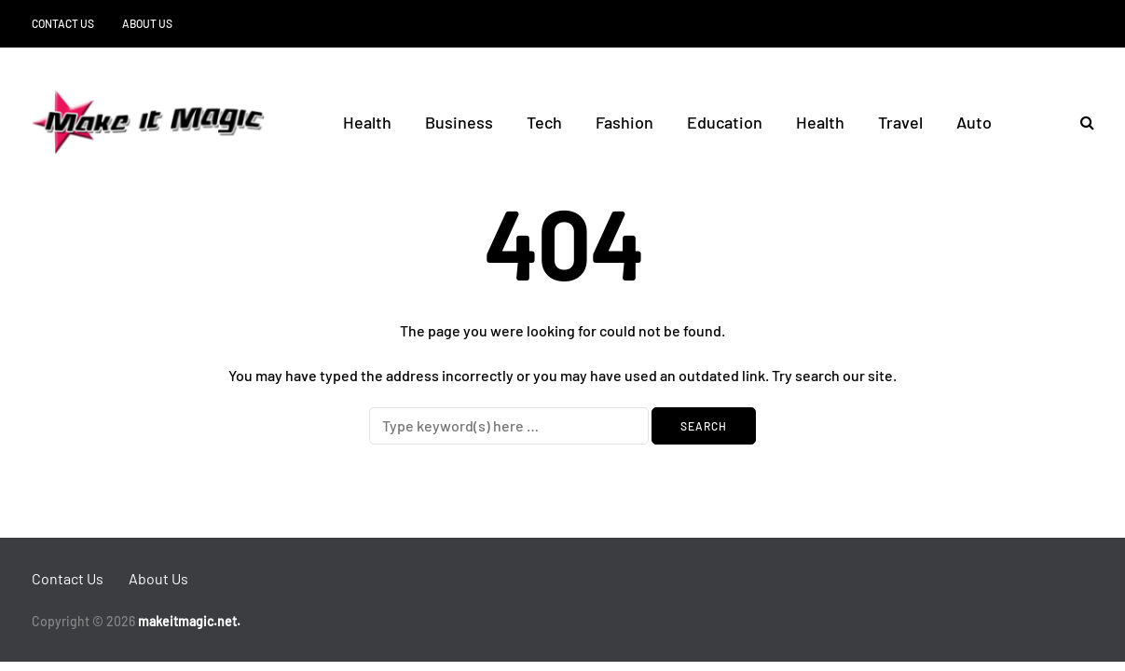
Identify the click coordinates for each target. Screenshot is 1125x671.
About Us (147, 23)
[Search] (509, 426)
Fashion (624, 122)
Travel (900, 122)
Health (367, 122)
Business (459, 122)
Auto (974, 122)
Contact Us (63, 23)
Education (724, 122)
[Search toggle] (1080, 121)
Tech (544, 122)
